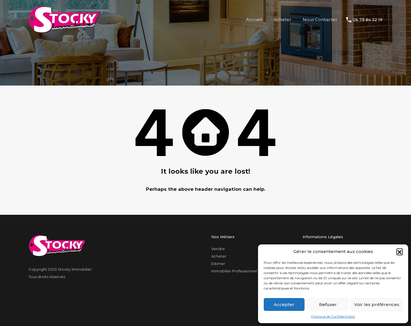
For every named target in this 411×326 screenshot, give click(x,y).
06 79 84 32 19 (367, 19)
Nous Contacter (320, 19)
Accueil (254, 19)
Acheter (282, 19)
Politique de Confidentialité (333, 316)
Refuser (328, 304)
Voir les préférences (376, 304)
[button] (399, 251)
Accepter (284, 304)
